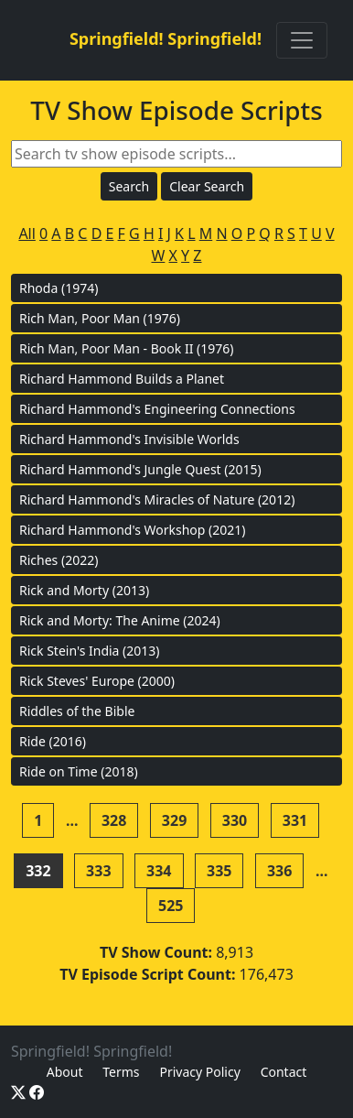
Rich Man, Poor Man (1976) (99, 318)
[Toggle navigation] (301, 40)
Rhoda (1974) (58, 288)
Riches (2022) (58, 560)
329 (174, 820)
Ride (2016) (52, 741)
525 (170, 905)
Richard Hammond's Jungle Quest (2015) (140, 469)
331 (295, 820)
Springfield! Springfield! (166, 38)
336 (279, 871)
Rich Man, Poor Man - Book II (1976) (126, 348)
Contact (284, 1071)
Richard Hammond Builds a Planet (121, 378)
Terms (120, 1071)
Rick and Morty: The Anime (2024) (119, 620)
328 (114, 820)
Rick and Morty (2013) (84, 590)
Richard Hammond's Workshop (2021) (132, 529)
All (26, 233)
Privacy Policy (199, 1071)
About (65, 1071)
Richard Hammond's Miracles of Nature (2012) (156, 499)
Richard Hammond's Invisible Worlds (129, 439)
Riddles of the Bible (76, 711)
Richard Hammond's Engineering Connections (157, 409)
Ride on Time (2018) (78, 771)
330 (234, 820)
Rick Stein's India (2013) (89, 650)
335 (219, 871)
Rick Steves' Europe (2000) (97, 680)
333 (98, 871)
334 (158, 871)
